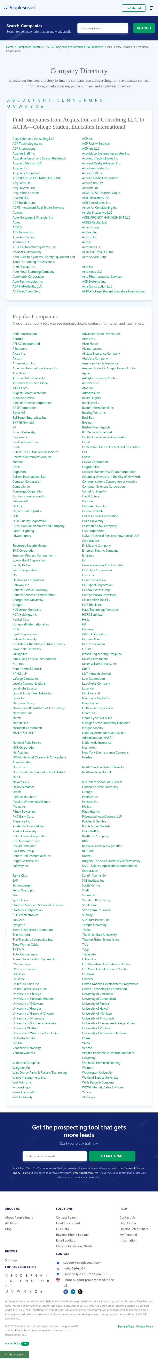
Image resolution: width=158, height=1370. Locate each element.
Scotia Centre (91, 885)
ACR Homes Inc (23, 232)
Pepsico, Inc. (90, 802)
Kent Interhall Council (27, 669)
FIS (15, 575)
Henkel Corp (21, 619)
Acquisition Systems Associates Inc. (106, 153)
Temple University (94, 925)
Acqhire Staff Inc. (24, 153)
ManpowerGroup (24, 703)
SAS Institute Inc (93, 880)
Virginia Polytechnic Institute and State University (108, 1055)
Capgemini (20, 437)
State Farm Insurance (96, 910)
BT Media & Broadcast (97, 432)
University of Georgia (27, 1008)
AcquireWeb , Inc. (24, 188)
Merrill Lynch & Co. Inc (97, 718)
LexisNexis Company (96, 683)
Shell (85, 890)
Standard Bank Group (96, 900)
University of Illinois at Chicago (33, 1013)
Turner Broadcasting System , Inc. (35, 959)
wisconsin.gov (22, 1087)
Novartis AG (21, 782)
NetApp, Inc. (21, 752)
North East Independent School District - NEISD (40, 775)
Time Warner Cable (25, 944)
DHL (15, 516)
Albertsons (20, 349)
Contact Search (67, 1217)
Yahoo (86, 1092)
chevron (18, 462)
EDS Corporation (93, 531)
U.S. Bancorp (21, 964)
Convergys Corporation (28, 491)
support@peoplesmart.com (79, 1263)
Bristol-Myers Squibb (96, 427)
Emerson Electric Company (100, 550)
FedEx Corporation (25, 570)
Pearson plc (90, 797)
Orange (87, 792)
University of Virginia (96, 1028)
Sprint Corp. (20, 900)
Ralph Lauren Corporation (30, 836)
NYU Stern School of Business (102, 782)
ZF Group (88, 1097)
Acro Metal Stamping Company (33, 272)
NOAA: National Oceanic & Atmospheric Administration (40, 760)
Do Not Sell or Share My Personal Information (134, 1234)
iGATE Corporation (94, 634)
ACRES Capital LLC (94, 222)
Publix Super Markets (96, 826)
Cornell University (94, 491)
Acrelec (18, 212)
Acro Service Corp (94, 257)
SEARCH (144, 28)
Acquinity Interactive (26, 173)
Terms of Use (132, 1168)
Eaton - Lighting (23, 531)
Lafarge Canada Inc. (26, 679)
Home (10, 47)
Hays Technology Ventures (100, 610)
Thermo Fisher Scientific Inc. (101, 940)
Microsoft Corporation (27, 728)
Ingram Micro (91, 639)
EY (84, 560)
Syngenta (19, 925)
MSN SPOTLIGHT (24, 733)
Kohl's (86, 669)
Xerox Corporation (25, 1092)
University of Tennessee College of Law (108, 1023)
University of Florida (95, 1004)
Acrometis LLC (92, 272)
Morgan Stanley (92, 728)
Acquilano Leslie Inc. (95, 168)
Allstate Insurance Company (101, 353)
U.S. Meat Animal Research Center (105, 969)
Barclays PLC (91, 403)
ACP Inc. (87, 139)
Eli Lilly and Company (96, 546)
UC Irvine (19, 979)
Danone (87, 501)
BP (14, 427)
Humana (88, 629)
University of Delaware (28, 1004)
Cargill (86, 442)
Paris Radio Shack (25, 797)
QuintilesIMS (90, 831)
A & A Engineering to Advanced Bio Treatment (75, 47)
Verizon (87, 1048)
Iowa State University (27, 649)
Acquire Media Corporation (100, 178)
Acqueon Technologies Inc (100, 158)
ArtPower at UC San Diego (30, 383)
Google (17, 605)
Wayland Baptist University (100, 1077)
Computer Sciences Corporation (103, 486)
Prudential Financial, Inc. (29, 826)
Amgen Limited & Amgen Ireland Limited (109, 368)
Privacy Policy (20, 1173)
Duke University (92, 521)
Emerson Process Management (34, 555)
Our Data (62, 1229)
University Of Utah (25, 1028)
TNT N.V (18, 949)
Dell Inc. (18, 506)
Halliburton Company (27, 610)
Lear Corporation (93, 679)
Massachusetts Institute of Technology (39, 708)
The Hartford (21, 935)
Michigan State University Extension (106, 723)
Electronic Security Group (30, 546)
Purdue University (25, 831)
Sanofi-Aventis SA (94, 876)
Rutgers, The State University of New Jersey (111, 861)
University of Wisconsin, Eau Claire (35, 1033)
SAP (15, 880)
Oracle (17, 792)
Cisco (16, 467)
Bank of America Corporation (32, 403)
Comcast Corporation (27, 482)
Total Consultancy (25, 954)
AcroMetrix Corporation (28, 276)
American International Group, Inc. (35, 368)
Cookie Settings (14, 1354)
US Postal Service (24, 1038)
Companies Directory (30, 47)
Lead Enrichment (68, 1223)
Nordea (87, 757)
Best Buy (88, 417)
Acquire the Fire (92, 183)
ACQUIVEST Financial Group (101, 193)
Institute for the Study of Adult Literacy (39, 644)
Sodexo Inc (89, 895)
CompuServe (21, 486)
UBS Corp (19, 974)
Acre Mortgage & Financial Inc (33, 217)
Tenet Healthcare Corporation (33, 930)
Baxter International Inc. (98, 408)
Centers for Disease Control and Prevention (111, 447)
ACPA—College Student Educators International (113, 291)
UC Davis (88, 974)
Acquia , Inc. (21, 168)
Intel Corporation (93, 644)
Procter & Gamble (94, 821)
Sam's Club (20, 876)
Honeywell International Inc (31, 624)
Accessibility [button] (17, 1343)
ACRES (17, 227)
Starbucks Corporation (28, 910)
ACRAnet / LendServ (26, 291)
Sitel (15, 895)
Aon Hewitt (20, 373)
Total (85, 949)
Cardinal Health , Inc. (26, 442)
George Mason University (99, 595)
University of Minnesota (28, 1018)
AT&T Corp (20, 388)
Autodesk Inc (91, 393)
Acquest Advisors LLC (27, 163)
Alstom (17, 358)
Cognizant (19, 472)
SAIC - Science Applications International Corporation (109, 868)
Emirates (88, 555)
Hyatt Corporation (25, 634)
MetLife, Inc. (21, 723)
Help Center (128, 1223)
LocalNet (88, 688)
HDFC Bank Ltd (92, 614)
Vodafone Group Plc (26, 1063)
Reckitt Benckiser (24, 846)
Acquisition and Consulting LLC (33, 139)
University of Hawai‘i (95, 1008)
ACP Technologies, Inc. (28, 144)
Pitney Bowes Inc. (24, 811)
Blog (8, 1229)
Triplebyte (89, 954)
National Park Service (27, 743)
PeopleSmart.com (82, 1173)
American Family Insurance (100, 363)
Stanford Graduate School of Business (38, 905)
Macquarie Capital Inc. (97, 698)
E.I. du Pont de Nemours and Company (38, 526)
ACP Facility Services (96, 144)
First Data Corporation (97, 570)
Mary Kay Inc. (91, 703)
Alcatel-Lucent (92, 349)
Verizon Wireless (24, 1053)
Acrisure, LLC (21, 242)
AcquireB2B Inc (92, 173)
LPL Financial (91, 693)
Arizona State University (29, 378)
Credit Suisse (90, 496)
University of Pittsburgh (98, 1018)
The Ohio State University (99, 935)
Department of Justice (27, 511)
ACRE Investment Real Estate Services (38, 208)
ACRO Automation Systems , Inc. (34, 247)
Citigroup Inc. (91, 467)
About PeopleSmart (19, 1217)
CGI (84, 452)
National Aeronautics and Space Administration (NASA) (103, 735)
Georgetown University (28, 600)
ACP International (24, 148)
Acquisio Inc (90, 188)
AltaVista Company (95, 358)
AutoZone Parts (23, 398)
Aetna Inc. (89, 339)
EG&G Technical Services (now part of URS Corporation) (110, 538)
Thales (86, 930)
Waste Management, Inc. (29, 1077)
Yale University (23, 1097)
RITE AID (88, 851)
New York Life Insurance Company (105, 752)
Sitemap (11, 1260)
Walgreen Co (21, 1068)
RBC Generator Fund (26, 841)
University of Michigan (97, 1013)
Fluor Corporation (94, 580)
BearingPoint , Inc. (94, 413)
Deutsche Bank (92, 511)
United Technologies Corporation (104, 989)
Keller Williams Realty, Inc (99, 664)
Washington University (97, 1073)
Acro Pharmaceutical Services (102, 276)
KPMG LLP (20, 674)
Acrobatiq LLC (91, 247)
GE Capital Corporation (97, 585)
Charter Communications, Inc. (32, 457)
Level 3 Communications (29, 683)
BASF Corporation (25, 408)
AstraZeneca (90, 383)
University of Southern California (34, 1023)
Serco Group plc (23, 890)
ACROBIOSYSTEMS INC (98, 252)
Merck (17, 718)
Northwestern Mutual (96, 772)
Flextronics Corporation (28, 580)
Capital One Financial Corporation (104, 437)
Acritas (86, 242)
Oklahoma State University (100, 787)
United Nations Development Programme (110, 984)
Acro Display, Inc (24, 267)
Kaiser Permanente (95, 659)
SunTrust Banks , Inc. (96, 920)
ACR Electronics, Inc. (95, 198)
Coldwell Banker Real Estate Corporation (109, 472)
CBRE (16, 447)
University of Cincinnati (97, 994)
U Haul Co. (89, 959)
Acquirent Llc (21, 183)
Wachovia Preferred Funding (101, 1063)
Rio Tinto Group (23, 851)
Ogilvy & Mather (23, 787)
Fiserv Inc (88, 575)
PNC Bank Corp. (23, 816)
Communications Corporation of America (109, 482)
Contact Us (127, 1217)
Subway (87, 915)
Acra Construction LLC (97, 286)
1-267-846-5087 (70, 1268)
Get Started (134, 8)
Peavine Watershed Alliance (31, 802)
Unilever (87, 979)
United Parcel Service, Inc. (30, 989)
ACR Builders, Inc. (24, 203)
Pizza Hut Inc (91, 811)
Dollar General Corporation (100, 516)
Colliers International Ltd (29, 477)
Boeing (87, 422)
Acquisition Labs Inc (26, 193)
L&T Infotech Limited (96, 674)
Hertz (85, 619)
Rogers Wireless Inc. (26, 861)
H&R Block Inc (92, 605)
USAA (86, 1038)
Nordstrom (20, 767)
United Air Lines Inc (26, 984)
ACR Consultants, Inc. (96, 203)
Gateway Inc (21, 585)
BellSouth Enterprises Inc (29, 417)
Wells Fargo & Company (98, 1082)
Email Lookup (65, 1240)
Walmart (88, 1068)
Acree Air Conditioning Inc (99, 208)
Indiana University (25, 639)
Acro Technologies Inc (28, 281)
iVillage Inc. (20, 654)
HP (84, 624)
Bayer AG (19, 413)
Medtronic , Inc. (23, 713)
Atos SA (87, 388)
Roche (86, 856)
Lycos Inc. (19, 698)
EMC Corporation (24, 550)
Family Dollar (21, 565)
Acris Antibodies (23, 237)
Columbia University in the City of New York (111, 477)
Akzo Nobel (90, 344)
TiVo (85, 944)
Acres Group (90, 227)
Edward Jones (22, 536)
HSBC (16, 629)
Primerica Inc (21, 821)
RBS (85, 841)
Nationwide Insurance (96, 743)
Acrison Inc (89, 237)
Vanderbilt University (27, 1048)
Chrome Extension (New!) (74, 1246)
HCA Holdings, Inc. (25, 614)
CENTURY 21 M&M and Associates (35, 452)
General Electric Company (30, 590)
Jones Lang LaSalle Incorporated (34, 659)
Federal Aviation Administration (103, 565)
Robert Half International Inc (32, 856)
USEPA (17, 1043)
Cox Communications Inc (29, 496)
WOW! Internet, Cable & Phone (103, 1087)
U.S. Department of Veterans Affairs (106, 964)
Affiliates (11, 1223)
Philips (86, 807)
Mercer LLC (89, 713)
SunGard (18, 920)
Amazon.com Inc (24, 363)
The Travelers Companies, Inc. (33, 940)
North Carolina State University (103, 767)
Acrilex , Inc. (90, 232)
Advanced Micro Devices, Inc (101, 334)
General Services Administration (34, 595)
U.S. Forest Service (25, 969)
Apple (86, 373)
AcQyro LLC (21, 198)
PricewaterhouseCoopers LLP (102, 816)
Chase (86, 457)
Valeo (86, 1043)
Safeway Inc (21, 866)
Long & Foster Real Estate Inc (32, 693)
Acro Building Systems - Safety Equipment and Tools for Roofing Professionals (44, 259)
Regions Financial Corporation (102, 846)
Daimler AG (20, 501)
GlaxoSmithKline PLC (96, 600)
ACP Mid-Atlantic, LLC (27, 286)
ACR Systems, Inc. (94, 281)
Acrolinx (87, 267)
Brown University (24, 432)
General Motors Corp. (96, 590)
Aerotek (18, 339)
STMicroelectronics (25, 915)
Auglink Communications (29, 393)
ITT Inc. (87, 649)
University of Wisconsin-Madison (104, 1033)
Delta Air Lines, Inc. (95, 506)
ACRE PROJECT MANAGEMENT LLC (106, 217)
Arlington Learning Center (99, 378)
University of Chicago (27, 994)
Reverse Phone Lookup (72, 1235)
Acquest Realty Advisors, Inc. (101, 163)
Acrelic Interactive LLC (97, 212)
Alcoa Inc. (19, 353)
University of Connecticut (99, 999)
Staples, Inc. (90, 905)
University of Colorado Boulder (33, 999)
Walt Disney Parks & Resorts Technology (40, 1073)
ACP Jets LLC (90, 148)
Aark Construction (25, 334)
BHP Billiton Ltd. (23, 422)
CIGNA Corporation (95, 462)
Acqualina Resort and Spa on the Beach (39, 158)
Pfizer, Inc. (19, 807)
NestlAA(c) (89, 747)
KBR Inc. (18, 664)
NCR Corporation (24, 747)
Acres (16, 222)
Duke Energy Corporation (30, 521)
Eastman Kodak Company (99, 526)
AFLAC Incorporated (26, 344)
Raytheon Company (95, 836)
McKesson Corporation (97, 708)
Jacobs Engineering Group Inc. (102, 654)
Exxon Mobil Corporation (29, 560)
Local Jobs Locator (25, 688)
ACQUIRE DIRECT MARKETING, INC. (37, 178)
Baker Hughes (91, 398)
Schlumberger (22, 885)
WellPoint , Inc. (22, 1082)
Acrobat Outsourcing (27, 252)
